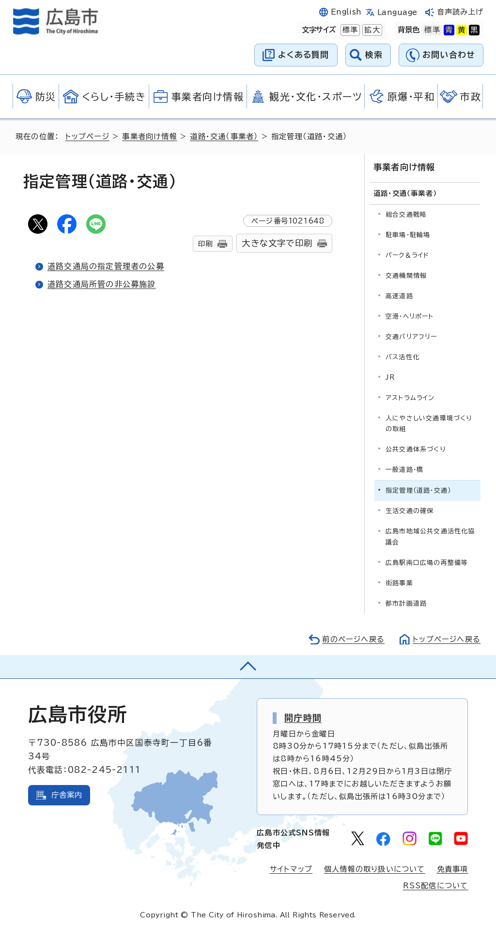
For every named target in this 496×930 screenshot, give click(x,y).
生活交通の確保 (410, 511)
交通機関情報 (406, 276)
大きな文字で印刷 (277, 243)
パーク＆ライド (407, 255)
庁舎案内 (67, 795)
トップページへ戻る (446, 639)
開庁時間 (303, 717)
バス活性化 (402, 357)
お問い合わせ (448, 54)
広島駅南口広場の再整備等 (427, 563)
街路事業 (399, 583)
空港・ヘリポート (410, 316)
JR (390, 377)
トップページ (87, 136)
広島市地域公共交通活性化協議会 (430, 536)
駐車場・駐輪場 (408, 235)
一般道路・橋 (404, 469)
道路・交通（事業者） (224, 136)
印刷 (205, 243)
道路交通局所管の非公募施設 (101, 284)
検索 (374, 54)
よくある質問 (303, 54)
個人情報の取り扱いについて (374, 869)
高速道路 (399, 296)
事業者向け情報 (149, 136)
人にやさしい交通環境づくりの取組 (429, 423)
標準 (349, 30)
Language (397, 12)
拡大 (371, 30)
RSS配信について (435, 885)
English (346, 12)
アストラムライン (410, 398)
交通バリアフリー (411, 337)
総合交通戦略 (406, 214)
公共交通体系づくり (416, 449)
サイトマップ (291, 869)
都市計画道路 (406, 603)
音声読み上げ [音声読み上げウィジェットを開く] (460, 12)
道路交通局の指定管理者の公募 (105, 266)
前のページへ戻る (353, 639)
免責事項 (452, 869)
